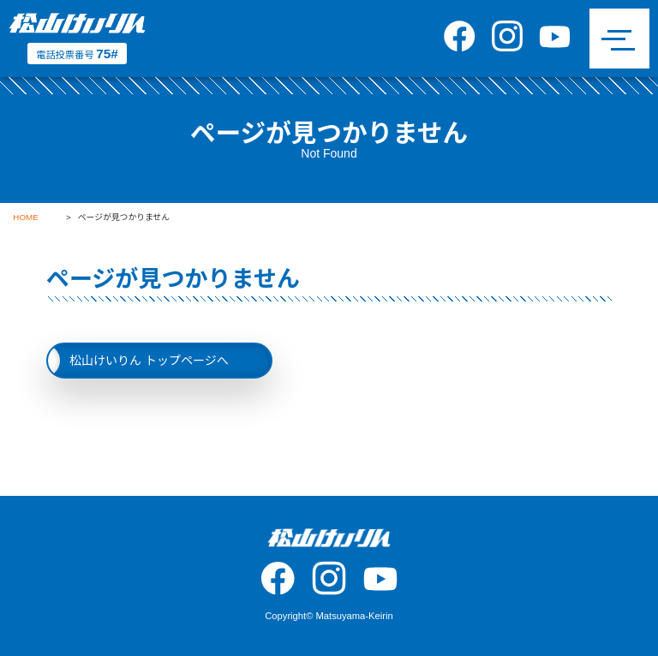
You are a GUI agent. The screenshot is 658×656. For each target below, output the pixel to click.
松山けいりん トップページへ (149, 360)
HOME (25, 217)
